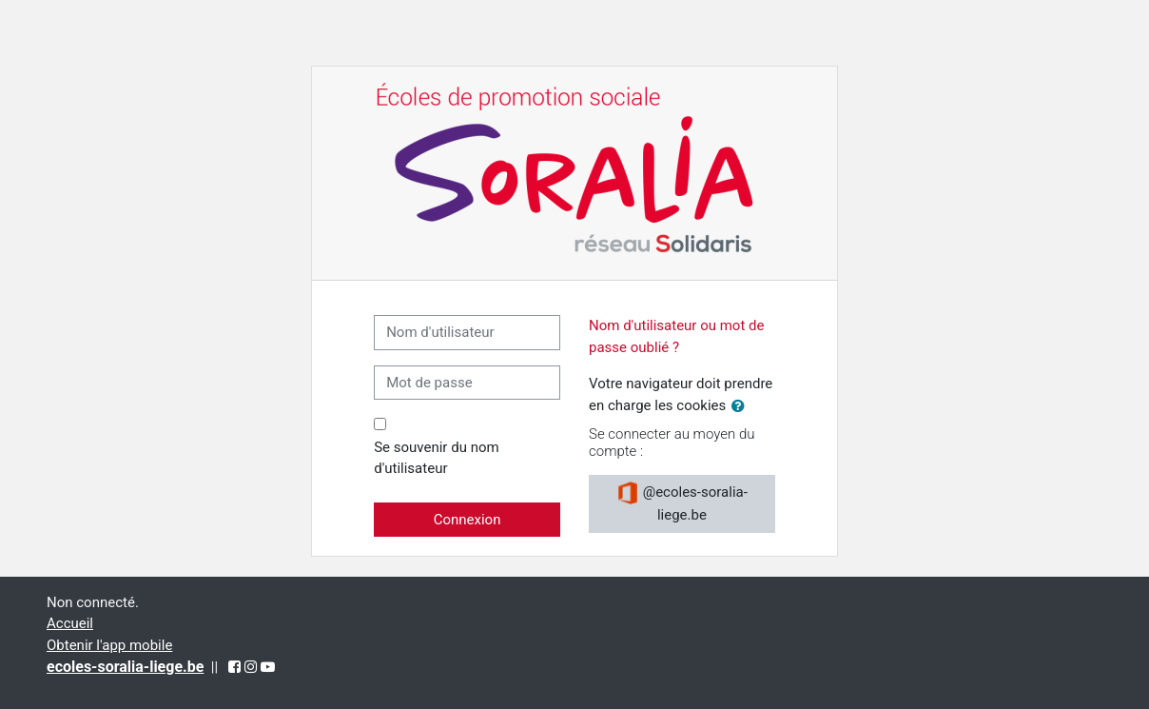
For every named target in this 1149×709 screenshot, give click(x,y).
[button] (742, 407)
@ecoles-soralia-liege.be (682, 502)
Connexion (467, 519)
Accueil (70, 623)
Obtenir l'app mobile (109, 645)
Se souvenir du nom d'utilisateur (436, 458)
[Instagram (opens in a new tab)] (250, 667)
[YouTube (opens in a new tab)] (268, 667)
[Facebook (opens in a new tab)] (234, 667)
